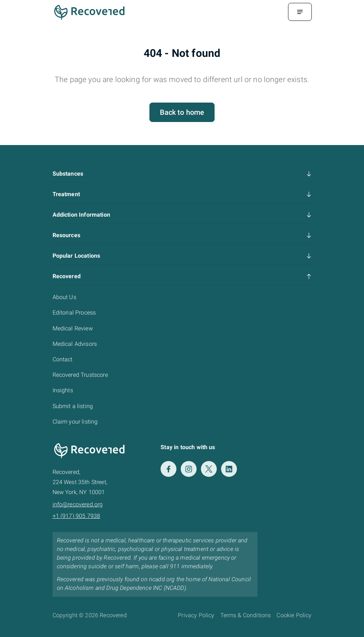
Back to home (182, 112)
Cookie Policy (294, 615)
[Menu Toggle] (300, 12)
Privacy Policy (196, 615)
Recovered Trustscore (80, 374)
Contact (63, 359)
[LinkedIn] (229, 469)
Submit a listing (73, 406)
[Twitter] (209, 469)
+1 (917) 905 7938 (76, 515)
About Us (64, 297)
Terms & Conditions (245, 615)
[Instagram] (189, 469)
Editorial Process (74, 312)
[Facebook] (168, 469)
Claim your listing (75, 421)
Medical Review (73, 328)
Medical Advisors (75, 343)
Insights (63, 390)
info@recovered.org (78, 504)
